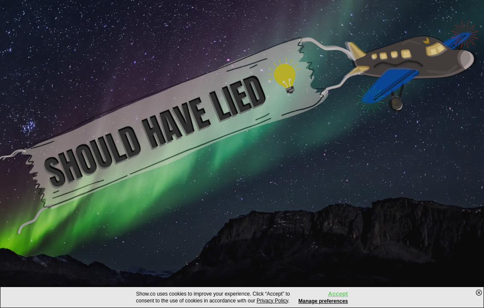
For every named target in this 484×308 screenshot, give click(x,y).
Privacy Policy (272, 301)
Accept (338, 293)
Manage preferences (323, 301)
